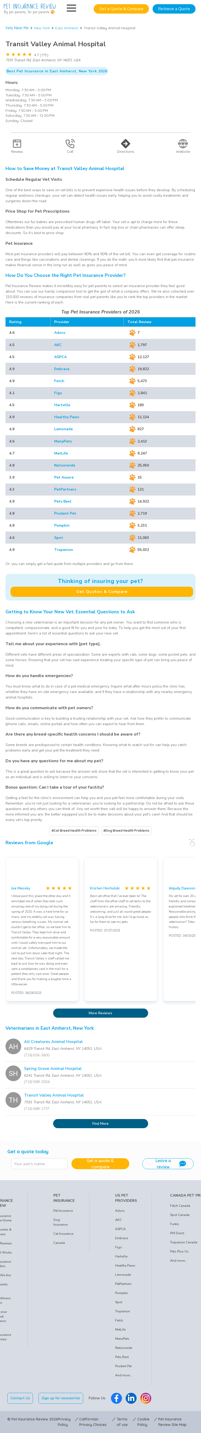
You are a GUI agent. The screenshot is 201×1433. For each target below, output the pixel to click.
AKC (58, 344)
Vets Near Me (17, 28)
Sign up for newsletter (61, 1398)
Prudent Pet (65, 513)
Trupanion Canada (183, 1242)
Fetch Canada (180, 1206)
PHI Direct (177, 1233)
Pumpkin (62, 525)
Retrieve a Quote (174, 9)
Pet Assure (64, 477)
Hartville (62, 405)
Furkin (174, 1224)
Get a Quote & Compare (121, 9)
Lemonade (63, 429)
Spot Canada (179, 1215)
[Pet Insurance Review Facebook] (116, 1398)
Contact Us (20, 1398)
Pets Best (62, 501)
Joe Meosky (20, 888)
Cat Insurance (63, 1234)
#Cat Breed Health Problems (74, 830)
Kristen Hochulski (105, 888)
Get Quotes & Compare (102, 592)
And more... (123, 1375)
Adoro (59, 332)
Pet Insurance (63, 1211)
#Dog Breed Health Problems (126, 830)
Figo (58, 393)
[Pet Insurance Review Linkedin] (131, 1398)
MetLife (61, 453)
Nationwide (64, 465)
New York (42, 28)
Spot (58, 537)
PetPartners (65, 489)
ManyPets (63, 441)
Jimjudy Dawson (182, 888)
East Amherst (66, 28)
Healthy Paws (66, 417)
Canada (59, 1243)
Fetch (59, 380)
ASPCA (60, 356)
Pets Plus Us (179, 1251)
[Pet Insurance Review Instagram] (145, 1398)
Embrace (61, 368)
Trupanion (63, 549)
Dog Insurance (60, 1222)
